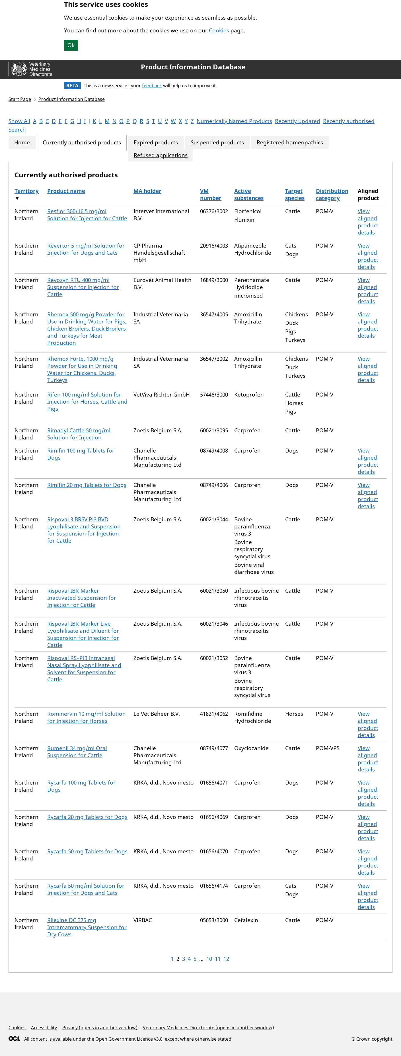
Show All (19, 121)
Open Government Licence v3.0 (129, 1039)
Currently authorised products (82, 142)
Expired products (156, 142)
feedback (152, 85)
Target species (295, 194)
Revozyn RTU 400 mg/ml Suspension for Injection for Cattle (83, 287)
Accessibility (44, 1027)
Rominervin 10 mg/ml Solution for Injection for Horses (86, 717)
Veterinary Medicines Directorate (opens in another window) (208, 1027)
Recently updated (297, 121)
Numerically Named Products (234, 121)
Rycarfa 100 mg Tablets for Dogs (81, 786)
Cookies (219, 30)
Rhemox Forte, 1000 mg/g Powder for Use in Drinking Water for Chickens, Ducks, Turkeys (82, 369)
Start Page (20, 99)
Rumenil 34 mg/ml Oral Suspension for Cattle (77, 751)
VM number (210, 194)
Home (22, 142)
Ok (71, 45)
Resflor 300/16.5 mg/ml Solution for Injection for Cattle (87, 215)
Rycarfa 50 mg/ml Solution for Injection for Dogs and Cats (85, 889)
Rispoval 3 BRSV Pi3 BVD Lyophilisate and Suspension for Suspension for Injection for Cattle (84, 530)
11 (218, 958)
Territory (27, 191)
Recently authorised (349, 121)
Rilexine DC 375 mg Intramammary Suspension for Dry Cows (87, 927)
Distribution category (332, 194)
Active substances (249, 194)
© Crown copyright (371, 1039)
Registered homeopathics (290, 142)
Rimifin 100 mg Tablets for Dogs (80, 454)
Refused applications (161, 155)
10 (209, 958)
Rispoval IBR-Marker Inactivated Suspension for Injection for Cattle (81, 598)
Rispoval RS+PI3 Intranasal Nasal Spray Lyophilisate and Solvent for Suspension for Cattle (84, 668)
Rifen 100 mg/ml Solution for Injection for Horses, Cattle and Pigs (87, 401)
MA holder (147, 191)
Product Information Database (193, 67)
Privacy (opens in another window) (99, 1027)
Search (17, 129)
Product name (66, 191)
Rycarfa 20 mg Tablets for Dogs (87, 817)
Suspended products (217, 142)
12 (226, 958)
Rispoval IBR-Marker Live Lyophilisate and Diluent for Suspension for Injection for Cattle (83, 634)
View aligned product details (368, 222)
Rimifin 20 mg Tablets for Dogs (86, 485)
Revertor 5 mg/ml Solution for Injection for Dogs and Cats (86, 249)
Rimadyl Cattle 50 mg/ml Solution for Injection (78, 434)
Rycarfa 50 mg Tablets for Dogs (87, 851)
